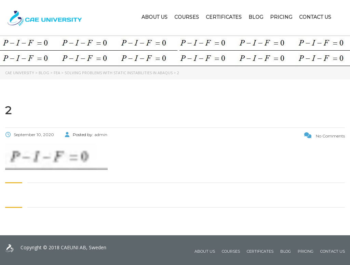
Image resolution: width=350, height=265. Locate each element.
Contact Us (315, 17)
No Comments (324, 135)
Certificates (224, 17)
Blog (255, 17)
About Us (154, 17)
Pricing (281, 17)
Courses (186, 17)
